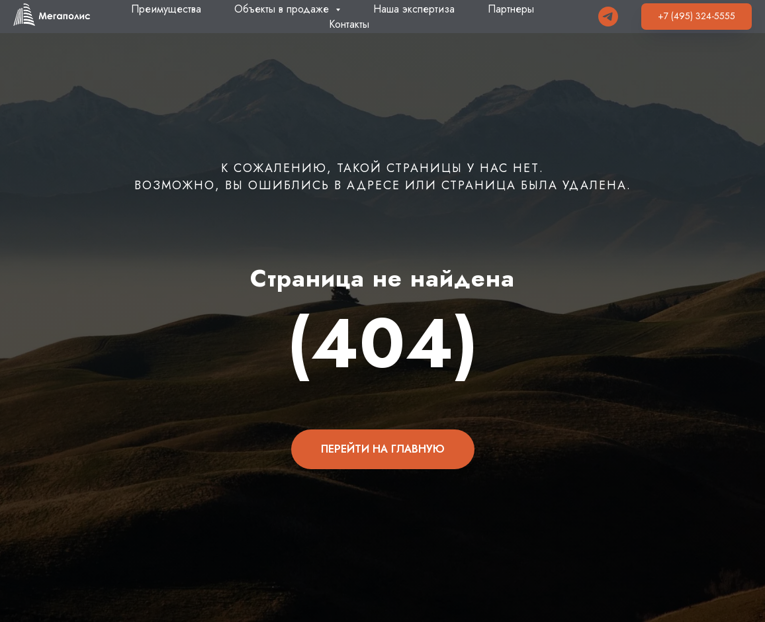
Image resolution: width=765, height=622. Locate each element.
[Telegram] (608, 16)
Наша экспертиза (414, 9)
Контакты (349, 24)
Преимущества (166, 9)
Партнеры (511, 9)
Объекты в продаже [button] (283, 9)
